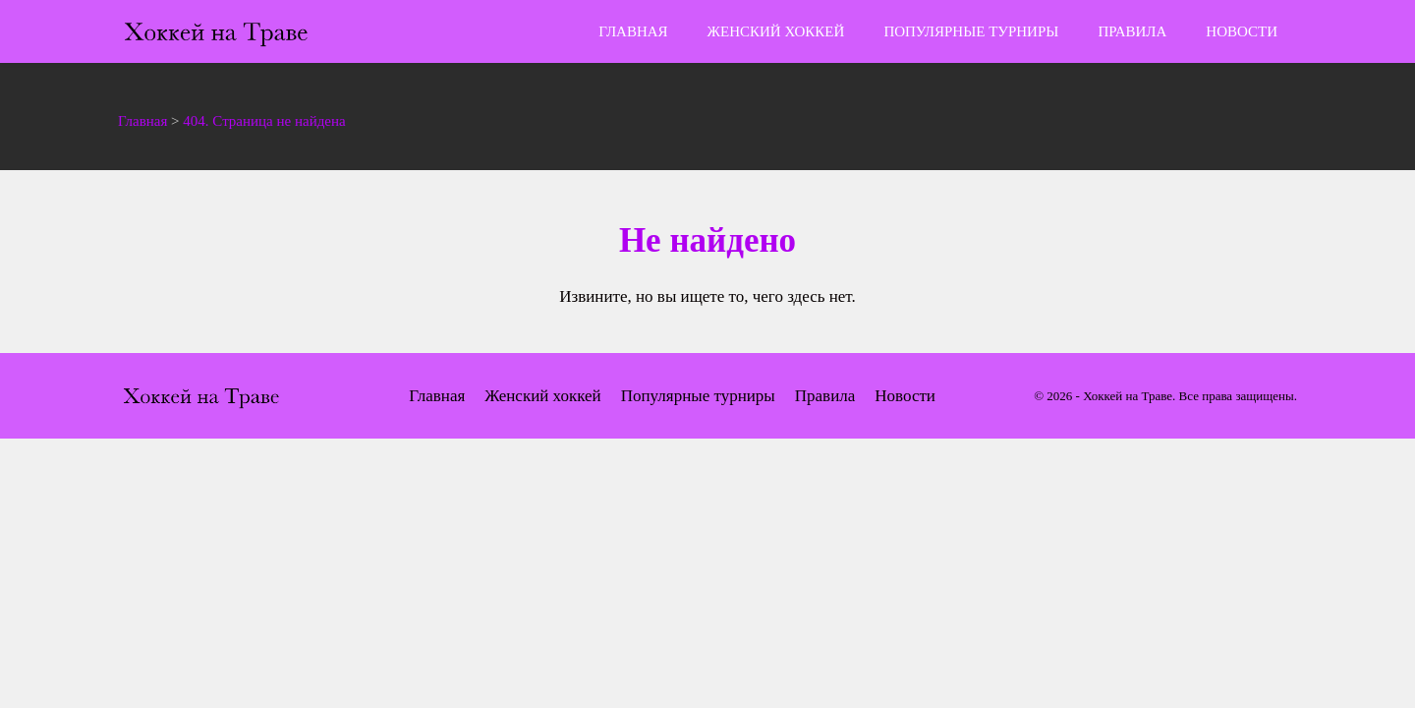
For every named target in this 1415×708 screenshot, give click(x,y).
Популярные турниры (970, 31)
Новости (1241, 31)
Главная (632, 31)
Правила (1132, 31)
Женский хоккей (776, 31)
